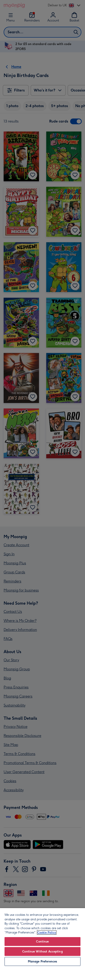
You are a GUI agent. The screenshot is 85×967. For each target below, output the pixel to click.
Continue (42, 941)
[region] (42, 937)
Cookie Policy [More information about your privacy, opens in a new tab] (46, 932)
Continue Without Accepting (42, 951)
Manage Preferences (42, 961)
